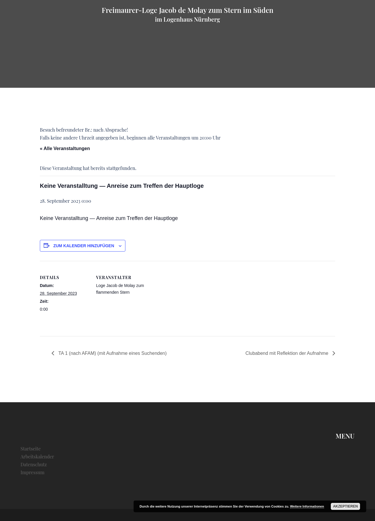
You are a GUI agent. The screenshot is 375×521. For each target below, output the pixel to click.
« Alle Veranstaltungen (65, 148)
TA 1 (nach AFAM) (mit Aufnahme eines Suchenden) (112, 353)
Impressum (33, 472)
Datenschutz (34, 464)
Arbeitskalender (37, 456)
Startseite (31, 449)
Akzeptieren (345, 506)
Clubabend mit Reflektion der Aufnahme (288, 353)
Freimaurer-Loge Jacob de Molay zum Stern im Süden (187, 10)
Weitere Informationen (307, 506)
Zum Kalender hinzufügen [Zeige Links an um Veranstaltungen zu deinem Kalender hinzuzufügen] (83, 245)
